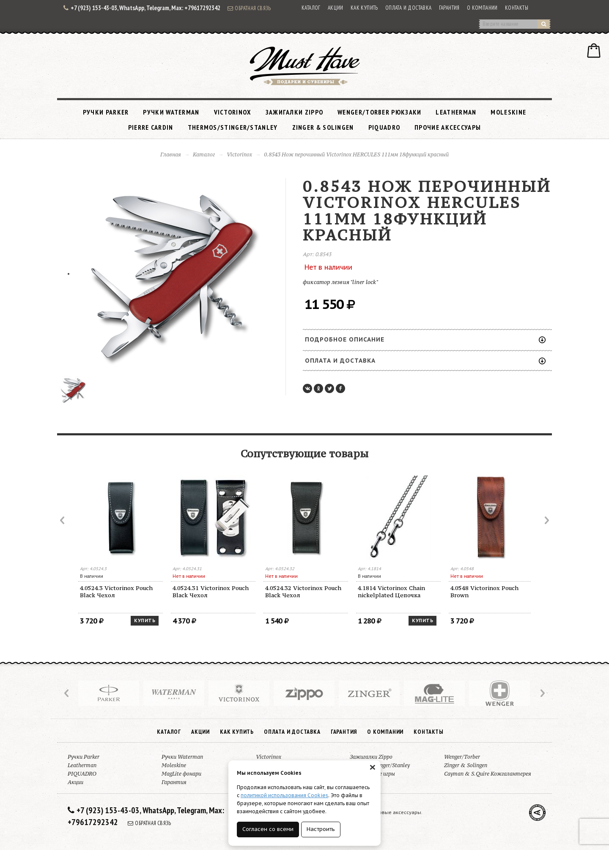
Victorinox (232, 112)
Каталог (311, 7)
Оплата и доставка (408, 7)
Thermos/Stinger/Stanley (233, 127)
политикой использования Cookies (284, 795)
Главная (170, 154)
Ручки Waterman (171, 112)
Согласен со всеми (268, 829)
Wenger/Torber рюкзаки (379, 112)
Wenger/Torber (462, 757)
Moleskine (508, 112)
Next (546, 520)
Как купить (364, 7)
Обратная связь (249, 8)
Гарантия (449, 7)
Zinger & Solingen (323, 127)
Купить (144, 620)
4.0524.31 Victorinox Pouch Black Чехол (211, 591)
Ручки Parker (106, 112)
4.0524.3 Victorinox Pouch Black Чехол (116, 591)
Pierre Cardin (150, 127)
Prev (63, 520)
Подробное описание (425, 339)
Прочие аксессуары (447, 127)
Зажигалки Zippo (295, 112)
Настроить (321, 829)
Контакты (516, 7)
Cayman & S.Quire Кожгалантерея (487, 774)
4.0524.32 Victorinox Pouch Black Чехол (303, 591)
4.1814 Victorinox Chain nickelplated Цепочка (391, 591)
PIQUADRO (384, 127)
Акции (335, 7)
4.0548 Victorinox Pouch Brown (484, 591)
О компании (482, 7)
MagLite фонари (181, 774)
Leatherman (456, 112)
